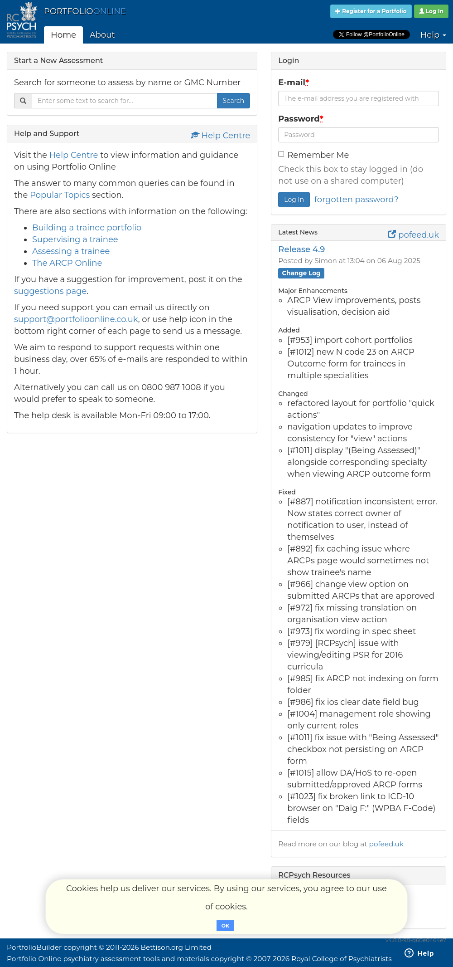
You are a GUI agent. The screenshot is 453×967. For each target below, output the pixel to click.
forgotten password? (356, 200)
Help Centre (221, 136)
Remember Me (313, 155)
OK (225, 926)
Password (301, 119)
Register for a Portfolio (371, 11)
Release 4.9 (301, 249)
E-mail (294, 83)
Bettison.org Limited (176, 947)
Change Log (301, 273)
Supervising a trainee (75, 239)
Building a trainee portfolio (86, 228)
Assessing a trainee (71, 251)
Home (63, 35)
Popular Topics (60, 195)
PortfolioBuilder (34, 947)
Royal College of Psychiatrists (341, 958)
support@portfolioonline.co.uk (76, 319)
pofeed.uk (413, 235)
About (102, 35)
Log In (431, 11)
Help (433, 35)
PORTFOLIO (85, 11)
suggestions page (50, 291)
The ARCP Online (67, 263)
